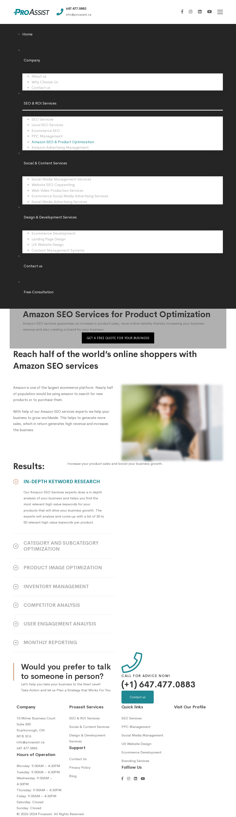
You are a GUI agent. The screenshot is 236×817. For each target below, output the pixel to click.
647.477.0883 (27, 748)
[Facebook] (182, 11)
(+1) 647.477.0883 (158, 684)
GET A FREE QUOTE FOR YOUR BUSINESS (118, 338)
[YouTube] (209, 11)
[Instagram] (190, 11)
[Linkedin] (200, 11)
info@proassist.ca (30, 742)
